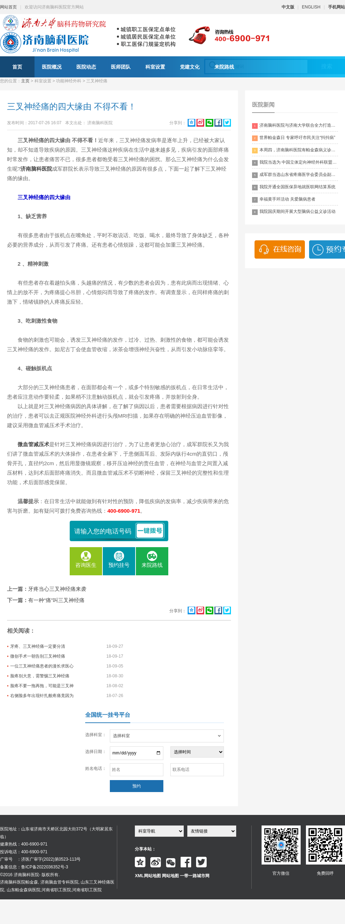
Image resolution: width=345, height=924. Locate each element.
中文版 (288, 7)
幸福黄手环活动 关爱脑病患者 (283, 200)
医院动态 (86, 67)
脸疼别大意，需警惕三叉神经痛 (39, 675)
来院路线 (224, 67)
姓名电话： (95, 768)
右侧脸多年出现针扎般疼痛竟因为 (42, 695)
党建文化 (190, 67)
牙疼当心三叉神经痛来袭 (57, 589)
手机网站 (336, 7)
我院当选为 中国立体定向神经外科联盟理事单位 (295, 163)
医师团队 (121, 67)
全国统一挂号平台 (107, 715)
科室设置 (155, 67)
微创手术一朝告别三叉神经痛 (37, 656)
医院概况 (52, 67)
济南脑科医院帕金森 (19, 882)
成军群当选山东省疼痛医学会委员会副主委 (295, 175)
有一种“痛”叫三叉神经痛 (56, 600)
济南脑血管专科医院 (59, 882)
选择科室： (95, 734)
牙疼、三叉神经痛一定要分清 (37, 646)
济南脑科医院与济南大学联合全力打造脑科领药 (295, 126)
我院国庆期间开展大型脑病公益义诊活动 (293, 212)
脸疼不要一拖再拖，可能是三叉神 (42, 685)
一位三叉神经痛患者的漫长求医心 (42, 666)
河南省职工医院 (56, 889)
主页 (25, 80)
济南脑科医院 (36, 169)
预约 (136, 786)
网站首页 (8, 7)
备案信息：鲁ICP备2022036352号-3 (34, 867)
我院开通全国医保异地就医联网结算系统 (293, 187)
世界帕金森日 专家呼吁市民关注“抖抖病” (293, 138)
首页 (17, 67)
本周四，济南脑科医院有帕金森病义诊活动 (295, 150)
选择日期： (95, 751)
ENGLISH (311, 7)
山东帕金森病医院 (23, 889)
